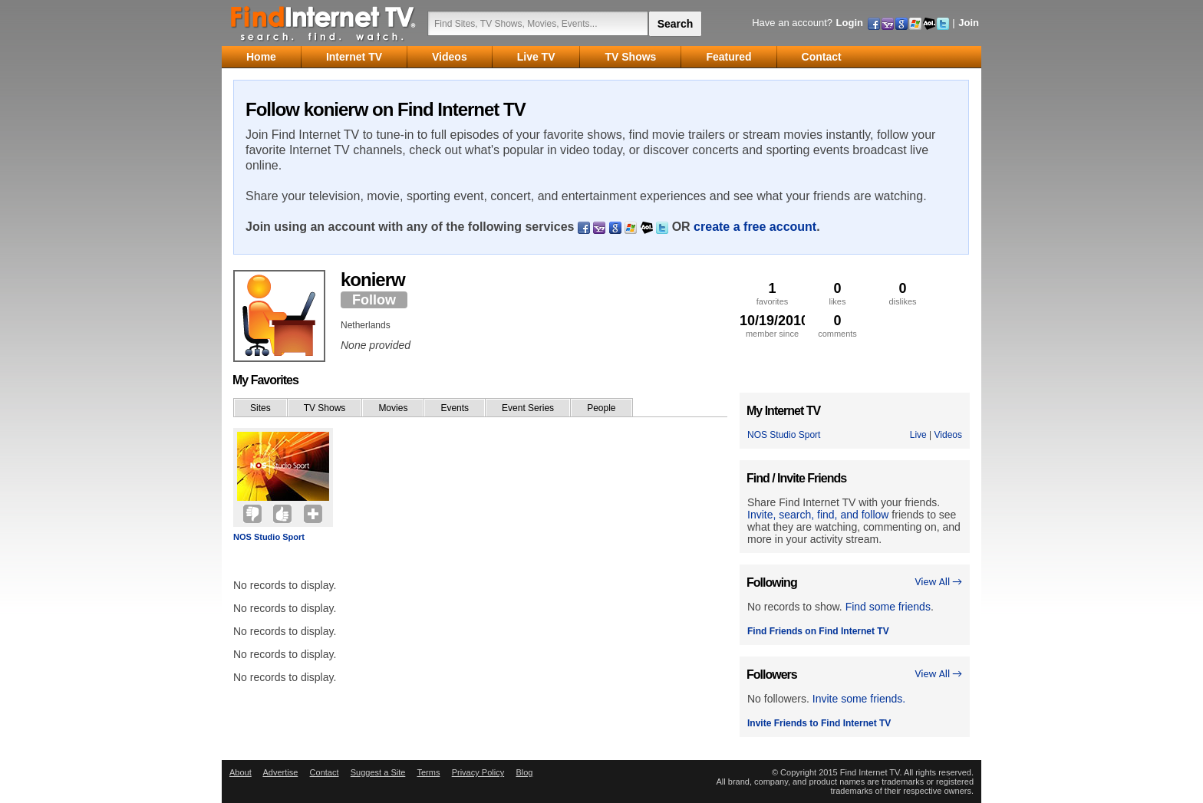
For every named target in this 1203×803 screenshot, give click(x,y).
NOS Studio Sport (269, 536)
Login (849, 22)
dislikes (902, 293)
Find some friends (888, 607)
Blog (524, 772)
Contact (324, 772)
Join (968, 22)
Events (454, 408)
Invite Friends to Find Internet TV (819, 723)
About (240, 772)
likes (837, 293)
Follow (374, 300)
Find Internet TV (324, 23)
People (601, 408)
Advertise (280, 772)
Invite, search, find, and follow (817, 514)
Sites (260, 408)
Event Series (528, 408)
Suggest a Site (378, 772)
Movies (392, 408)
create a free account (755, 226)
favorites (772, 293)
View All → (938, 581)
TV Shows (325, 408)
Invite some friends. (858, 699)
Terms (428, 772)
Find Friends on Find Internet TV (818, 631)
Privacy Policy (478, 772)
